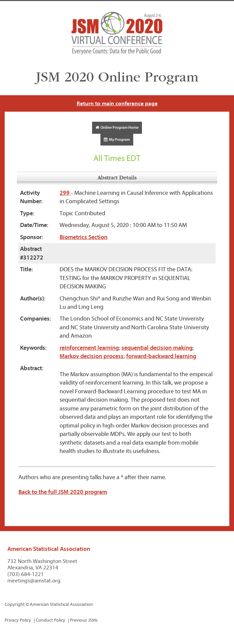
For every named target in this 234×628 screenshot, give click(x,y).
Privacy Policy (18, 620)
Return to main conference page (117, 103)
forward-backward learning (161, 356)
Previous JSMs (84, 620)
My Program (117, 139)
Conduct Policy (50, 620)
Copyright (15, 604)
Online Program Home (117, 127)
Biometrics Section (83, 237)
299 (65, 192)
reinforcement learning (89, 347)
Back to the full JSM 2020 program (62, 492)
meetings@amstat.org (34, 580)
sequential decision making (157, 347)
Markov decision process (92, 356)
